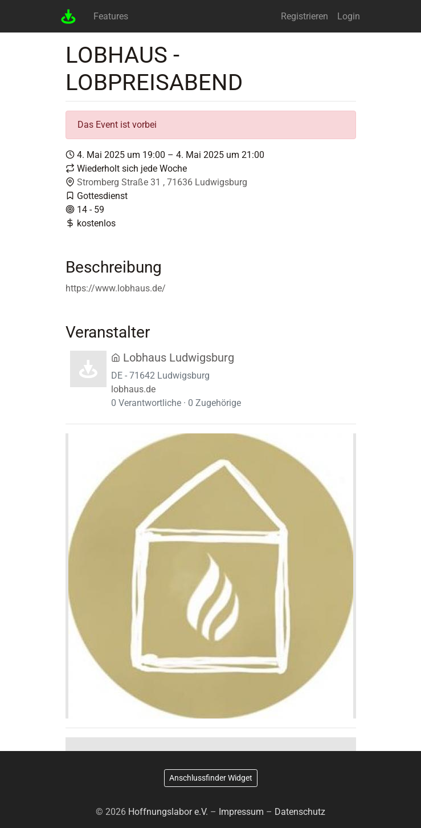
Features (110, 16)
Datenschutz (300, 811)
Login (348, 16)
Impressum (241, 811)
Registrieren (304, 16)
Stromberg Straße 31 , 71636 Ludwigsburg (162, 182)
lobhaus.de (133, 389)
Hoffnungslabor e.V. (168, 811)
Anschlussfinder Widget (210, 777)
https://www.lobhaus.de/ (116, 288)
